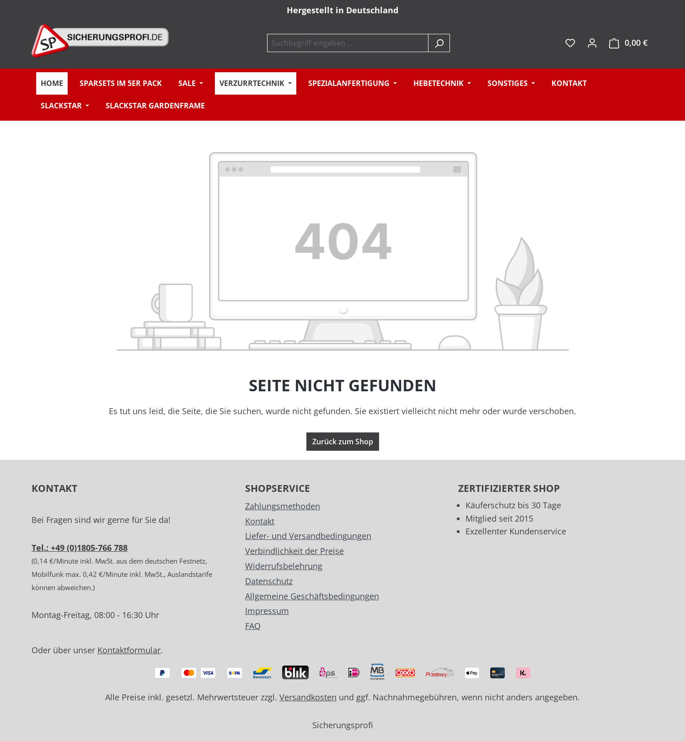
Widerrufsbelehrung (283, 565)
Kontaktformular (129, 650)
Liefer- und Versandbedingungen (308, 535)
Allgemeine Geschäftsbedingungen (312, 596)
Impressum (267, 610)
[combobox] (347, 43)
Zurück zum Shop (342, 442)
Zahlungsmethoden (282, 506)
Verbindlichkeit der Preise (294, 550)
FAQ (253, 625)
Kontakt (259, 521)
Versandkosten (308, 697)
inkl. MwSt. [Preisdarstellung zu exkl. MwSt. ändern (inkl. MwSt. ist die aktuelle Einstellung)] (553, 42)
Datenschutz (269, 581)
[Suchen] (439, 43)
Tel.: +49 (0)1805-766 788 (80, 547)
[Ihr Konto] (592, 42)
